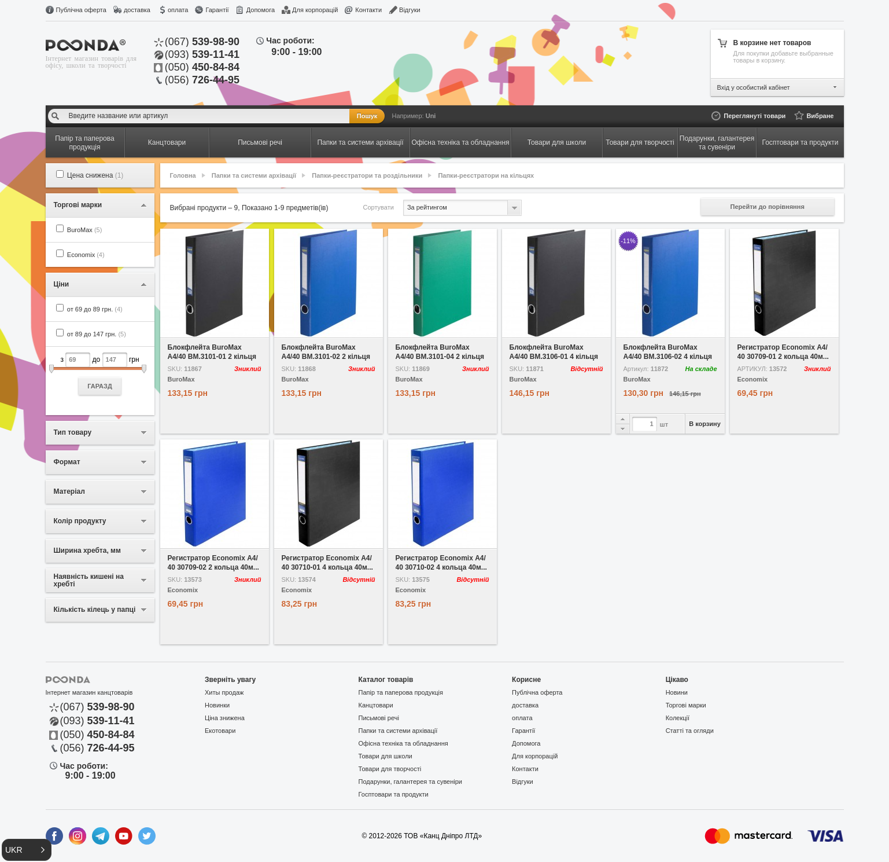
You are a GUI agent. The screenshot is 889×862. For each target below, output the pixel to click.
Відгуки (409, 9)
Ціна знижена (225, 717)
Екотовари (220, 730)
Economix (86, 254)
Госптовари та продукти (394, 794)
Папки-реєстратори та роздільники (367, 175)
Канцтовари (376, 705)
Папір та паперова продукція (401, 692)
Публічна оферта (81, 9)
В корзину (705, 423)
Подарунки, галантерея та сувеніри (410, 781)
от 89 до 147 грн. (96, 334)
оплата (178, 9)
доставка (137, 9)
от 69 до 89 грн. (95, 309)
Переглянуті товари (754, 115)
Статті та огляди (690, 730)
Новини (677, 692)
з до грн (100, 374)
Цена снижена (95, 175)
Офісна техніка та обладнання (403, 743)
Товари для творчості (390, 768)
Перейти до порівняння (768, 206)
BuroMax (84, 229)
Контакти (368, 9)
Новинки (217, 705)
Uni (431, 115)
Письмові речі (379, 717)
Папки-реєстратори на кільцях (486, 175)
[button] (26, 849)
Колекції (677, 717)
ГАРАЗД (99, 386)
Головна (183, 175)
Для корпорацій (315, 9)
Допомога (260, 9)
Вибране (819, 115)
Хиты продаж (224, 692)
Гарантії (216, 9)
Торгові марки (686, 705)
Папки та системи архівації (254, 175)
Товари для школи (385, 756)
